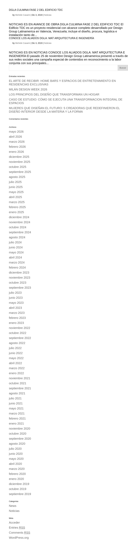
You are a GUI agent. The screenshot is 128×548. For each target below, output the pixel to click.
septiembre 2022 (20, 338)
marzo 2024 (17, 262)
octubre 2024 (17, 227)
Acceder (14, 522)
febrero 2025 (17, 207)
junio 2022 (16, 353)
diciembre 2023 (19, 272)
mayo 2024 (16, 252)
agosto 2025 (17, 177)
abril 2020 (15, 463)
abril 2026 (15, 136)
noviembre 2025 (19, 161)
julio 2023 (15, 292)
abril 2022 (15, 363)
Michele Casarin (22, 15)
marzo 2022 (17, 368)
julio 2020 (15, 448)
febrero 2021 (17, 418)
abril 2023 (15, 307)
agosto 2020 (17, 443)
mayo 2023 (16, 302)
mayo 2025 (16, 192)
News (12, 505)
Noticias (48, 15)
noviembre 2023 (19, 277)
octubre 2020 (17, 433)
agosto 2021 (17, 393)
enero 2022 (16, 373)
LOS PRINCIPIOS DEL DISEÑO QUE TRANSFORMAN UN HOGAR (54, 94)
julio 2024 (15, 242)
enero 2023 (16, 322)
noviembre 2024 (19, 222)
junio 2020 (16, 453)
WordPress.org (19, 537)
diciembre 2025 (19, 156)
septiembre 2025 (20, 171)
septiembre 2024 (20, 232)
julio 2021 (15, 398)
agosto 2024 (17, 237)
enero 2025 (16, 212)
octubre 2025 (17, 166)
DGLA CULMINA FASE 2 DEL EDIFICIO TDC (36, 9)
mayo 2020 (16, 458)
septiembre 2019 (20, 494)
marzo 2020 (17, 468)
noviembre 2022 (19, 328)
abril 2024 (15, 257)
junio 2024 (16, 247)
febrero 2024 (17, 267)
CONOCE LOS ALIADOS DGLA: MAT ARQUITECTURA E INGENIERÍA (51, 38)
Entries (17, 527)
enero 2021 (16, 423)
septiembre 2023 (20, 287)
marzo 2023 (17, 312)
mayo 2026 (16, 131)
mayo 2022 (16, 358)
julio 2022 (15, 348)
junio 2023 (16, 297)
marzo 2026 (17, 141)
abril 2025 (15, 197)
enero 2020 (16, 478)
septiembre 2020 (20, 438)
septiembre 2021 (20, 388)
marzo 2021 (17, 413)
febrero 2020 (17, 473)
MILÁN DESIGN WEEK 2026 (28, 89)
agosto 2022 (17, 343)
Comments (19, 532)
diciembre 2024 (19, 217)
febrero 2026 (17, 146)
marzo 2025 (17, 202)
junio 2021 (16, 403)
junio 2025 (16, 187)
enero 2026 (16, 151)
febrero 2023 (17, 317)
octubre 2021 (17, 383)
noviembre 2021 (19, 378)
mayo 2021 (16, 408)
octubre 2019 (17, 489)
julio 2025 (15, 182)
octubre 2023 (17, 282)
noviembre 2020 (19, 428)
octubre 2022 (17, 333)
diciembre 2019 (19, 484)
